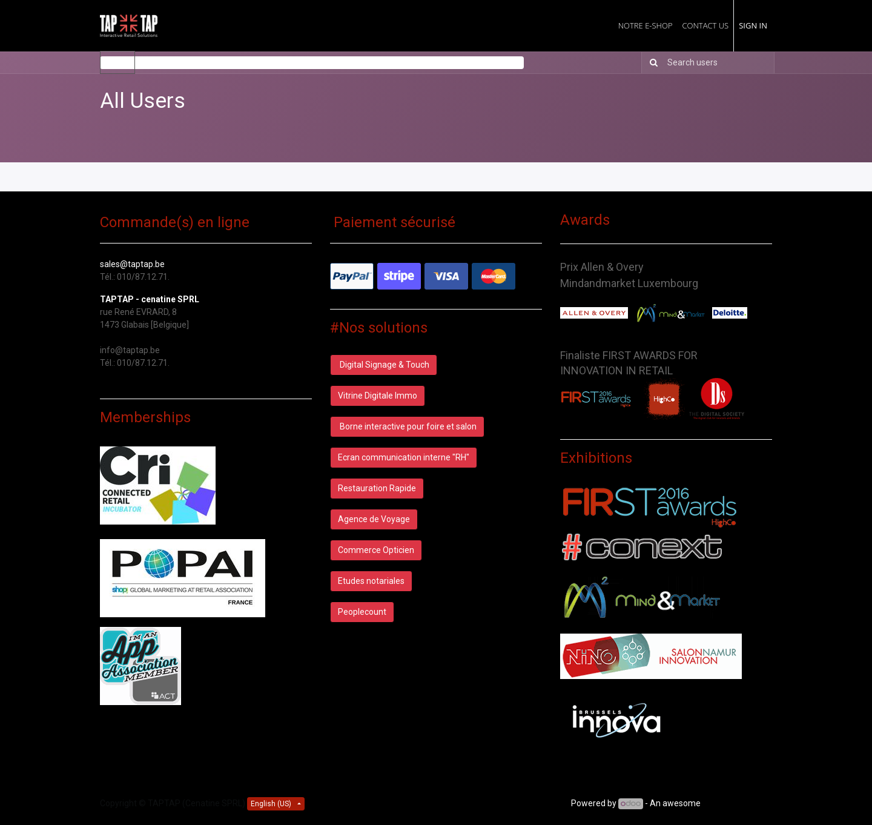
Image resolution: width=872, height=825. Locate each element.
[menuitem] (645, 25)
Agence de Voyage (374, 519)
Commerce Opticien (376, 550)
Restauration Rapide (377, 488)
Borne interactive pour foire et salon (407, 426)
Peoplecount (362, 612)
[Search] (651, 62)
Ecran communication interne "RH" (403, 457)
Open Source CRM (737, 803)
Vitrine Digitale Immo (377, 395)
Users (117, 62)
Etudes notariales (371, 581)
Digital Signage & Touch (383, 364)
